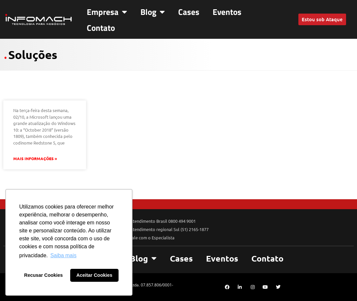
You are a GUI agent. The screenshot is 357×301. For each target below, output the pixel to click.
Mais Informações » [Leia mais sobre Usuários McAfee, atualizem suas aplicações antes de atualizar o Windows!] (35, 158)
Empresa (107, 11)
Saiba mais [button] (63, 255)
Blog (152, 11)
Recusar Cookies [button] (43, 275)
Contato (101, 28)
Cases (188, 12)
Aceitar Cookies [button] (94, 275)
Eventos (227, 12)
